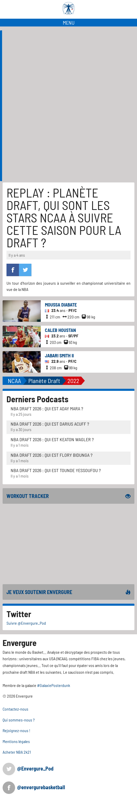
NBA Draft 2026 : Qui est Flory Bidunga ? (51, 455)
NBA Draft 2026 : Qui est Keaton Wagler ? (52, 439)
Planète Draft (44, 380)
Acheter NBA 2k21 (17, 752)
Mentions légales (16, 741)
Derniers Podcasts (37, 399)
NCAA (14, 380)
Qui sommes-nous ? (19, 719)
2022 (73, 380)
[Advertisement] (69, 144)
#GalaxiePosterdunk (53, 685)
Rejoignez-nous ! (16, 730)
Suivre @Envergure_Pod (26, 623)
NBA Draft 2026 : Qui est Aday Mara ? (47, 408)
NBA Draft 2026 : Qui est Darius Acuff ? (50, 424)
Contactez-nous (15, 708)
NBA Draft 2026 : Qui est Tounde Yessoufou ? (56, 470)
